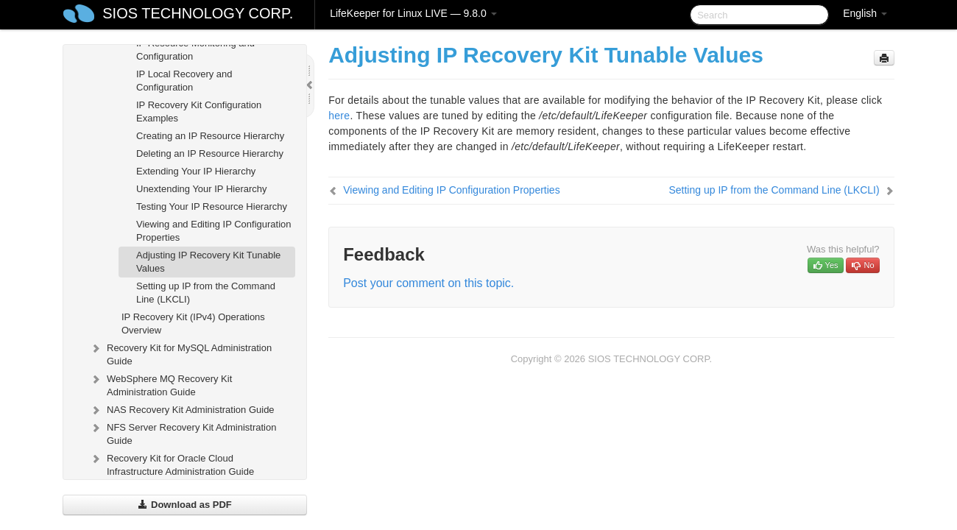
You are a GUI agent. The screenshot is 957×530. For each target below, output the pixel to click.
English (865, 13)
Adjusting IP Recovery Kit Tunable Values (208, 262)
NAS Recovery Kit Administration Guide (182, 410)
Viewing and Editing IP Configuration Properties (214, 231)
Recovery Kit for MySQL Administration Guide (180, 353)
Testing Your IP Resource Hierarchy (211, 206)
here (339, 115)
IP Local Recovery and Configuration (184, 80)
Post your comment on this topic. (428, 283)
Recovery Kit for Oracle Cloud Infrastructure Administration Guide (171, 463)
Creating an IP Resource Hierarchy (210, 135)
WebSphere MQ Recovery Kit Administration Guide (160, 384)
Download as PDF (184, 504)
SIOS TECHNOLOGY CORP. (197, 13)
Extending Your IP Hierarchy (195, 171)
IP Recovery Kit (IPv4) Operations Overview (193, 323)
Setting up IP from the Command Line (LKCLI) (205, 292)
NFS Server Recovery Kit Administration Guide (182, 432)
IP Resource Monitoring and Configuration (195, 50)
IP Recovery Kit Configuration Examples (198, 111)
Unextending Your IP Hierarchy (201, 188)
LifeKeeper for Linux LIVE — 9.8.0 (413, 13)
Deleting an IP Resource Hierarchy (209, 153)
